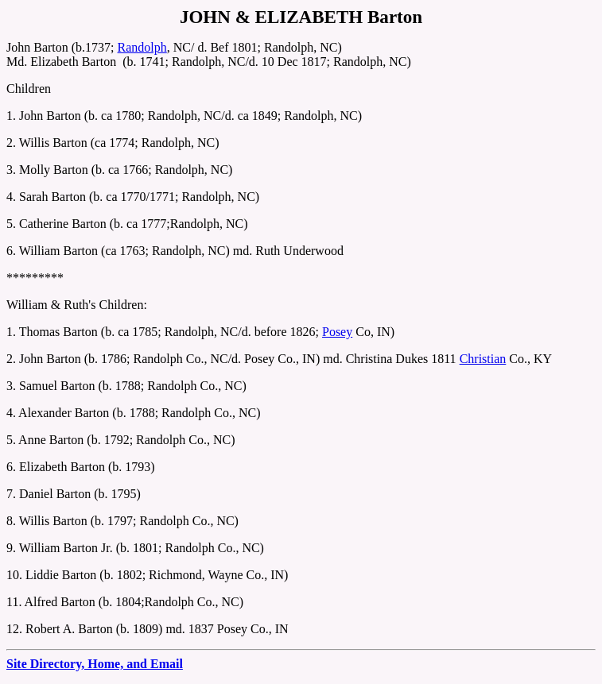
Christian (483, 358)
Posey (337, 331)
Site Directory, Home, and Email (94, 663)
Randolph (142, 47)
